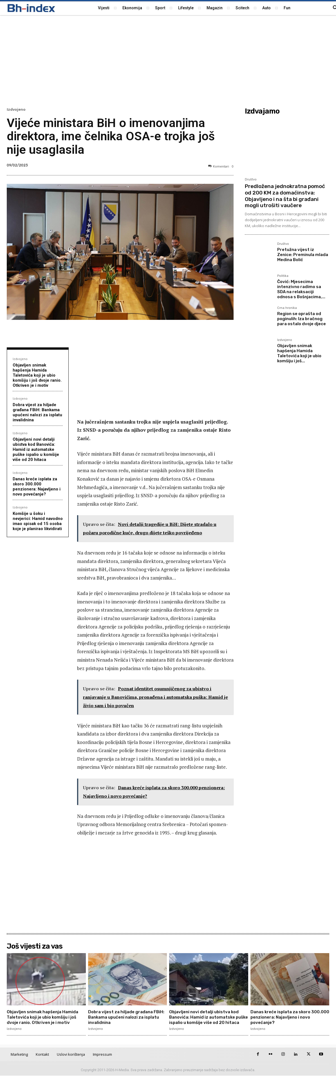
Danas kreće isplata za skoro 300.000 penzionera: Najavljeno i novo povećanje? (37, 486)
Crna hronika (287, 308)
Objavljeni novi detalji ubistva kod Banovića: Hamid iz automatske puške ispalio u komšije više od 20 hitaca (36, 449)
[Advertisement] (168, 60)
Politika (282, 276)
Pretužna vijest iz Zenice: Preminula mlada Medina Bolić (302, 254)
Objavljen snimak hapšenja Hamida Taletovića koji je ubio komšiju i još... (299, 353)
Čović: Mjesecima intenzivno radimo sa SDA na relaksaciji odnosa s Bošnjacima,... (301, 289)
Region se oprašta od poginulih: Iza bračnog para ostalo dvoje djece (301, 318)
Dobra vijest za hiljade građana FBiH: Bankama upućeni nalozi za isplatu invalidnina (37, 412)
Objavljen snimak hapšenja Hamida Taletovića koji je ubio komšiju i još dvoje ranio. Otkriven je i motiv (37, 375)
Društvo (251, 179)
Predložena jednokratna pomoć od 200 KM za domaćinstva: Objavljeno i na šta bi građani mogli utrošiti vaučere (285, 196)
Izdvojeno (16, 109)
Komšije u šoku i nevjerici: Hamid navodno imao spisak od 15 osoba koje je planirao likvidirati (38, 521)
